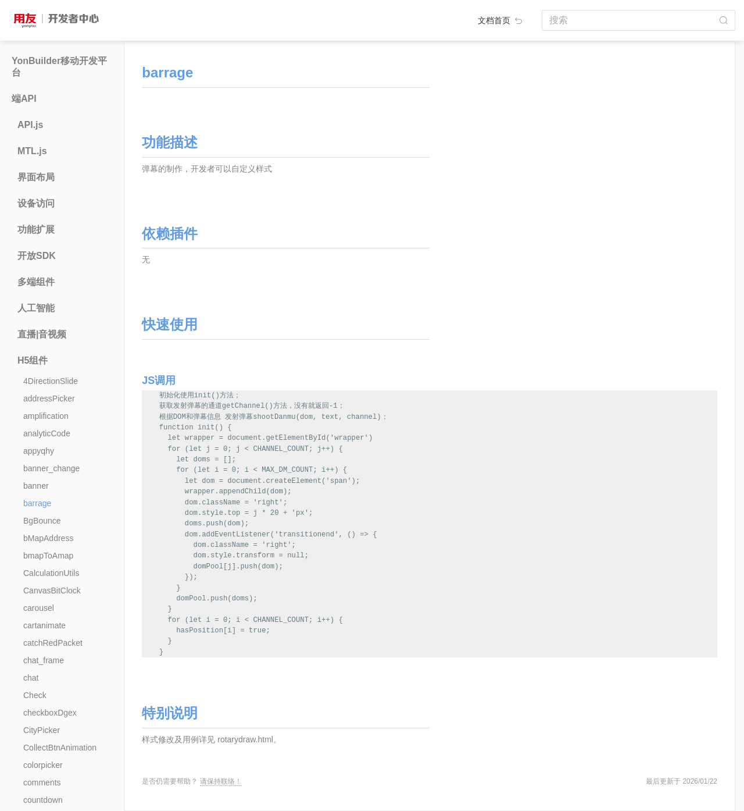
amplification (46, 416)
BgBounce (42, 520)
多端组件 (36, 282)
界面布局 (36, 177)
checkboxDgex (50, 712)
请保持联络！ (221, 781)
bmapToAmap (48, 555)
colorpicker (43, 765)
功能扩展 (36, 229)
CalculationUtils (51, 573)
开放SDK (36, 256)
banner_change (51, 468)
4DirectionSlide (50, 381)
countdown (43, 800)
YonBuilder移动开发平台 (59, 66)
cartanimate (44, 625)
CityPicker (41, 730)
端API (24, 99)
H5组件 (32, 360)
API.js (30, 125)
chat (30, 677)
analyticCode (46, 433)
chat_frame (43, 660)
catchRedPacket (53, 643)
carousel (38, 608)
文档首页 (501, 20)
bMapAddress (48, 538)
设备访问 (36, 203)
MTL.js (32, 151)
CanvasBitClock (52, 590)
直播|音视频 (41, 334)
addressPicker (49, 398)
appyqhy (38, 451)
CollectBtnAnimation (59, 747)
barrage (37, 503)
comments (42, 782)
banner (36, 485)
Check (34, 695)
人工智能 (36, 308)
